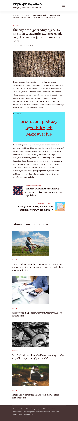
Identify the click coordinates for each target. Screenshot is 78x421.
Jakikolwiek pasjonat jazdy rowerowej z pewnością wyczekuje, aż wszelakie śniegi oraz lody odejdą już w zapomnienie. (38, 267)
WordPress (29, 414)
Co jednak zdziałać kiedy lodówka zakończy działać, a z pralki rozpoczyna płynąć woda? (38, 357)
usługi (16, 25)
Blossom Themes (53, 412)
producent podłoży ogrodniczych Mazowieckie (39, 128)
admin (15, 46)
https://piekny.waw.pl (27, 4)
